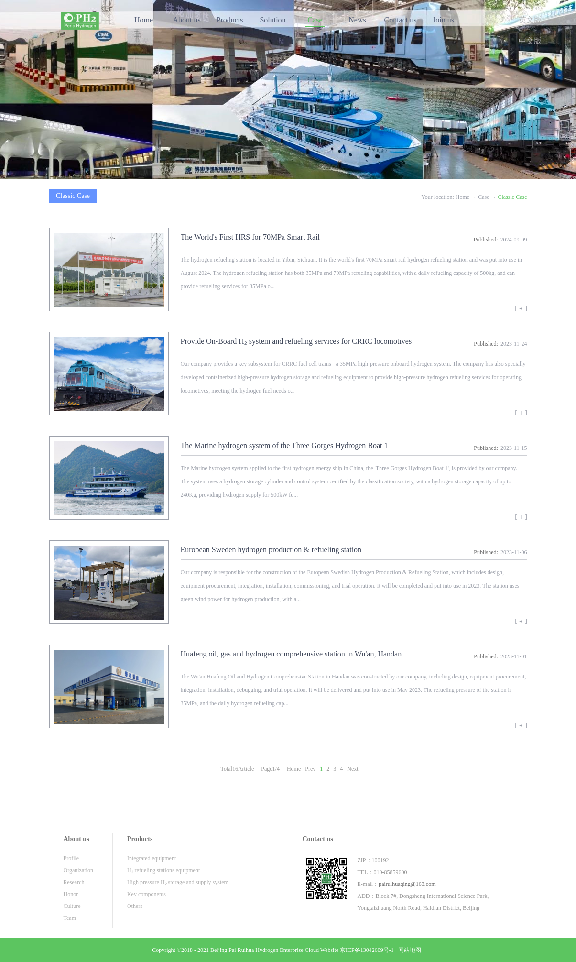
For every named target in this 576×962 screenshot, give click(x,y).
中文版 (530, 41)
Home (143, 20)
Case (483, 197)
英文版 (530, 20)
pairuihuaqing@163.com (407, 884)
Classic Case (512, 197)
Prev (310, 768)
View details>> (521, 311)
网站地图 (408, 950)
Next (352, 768)
